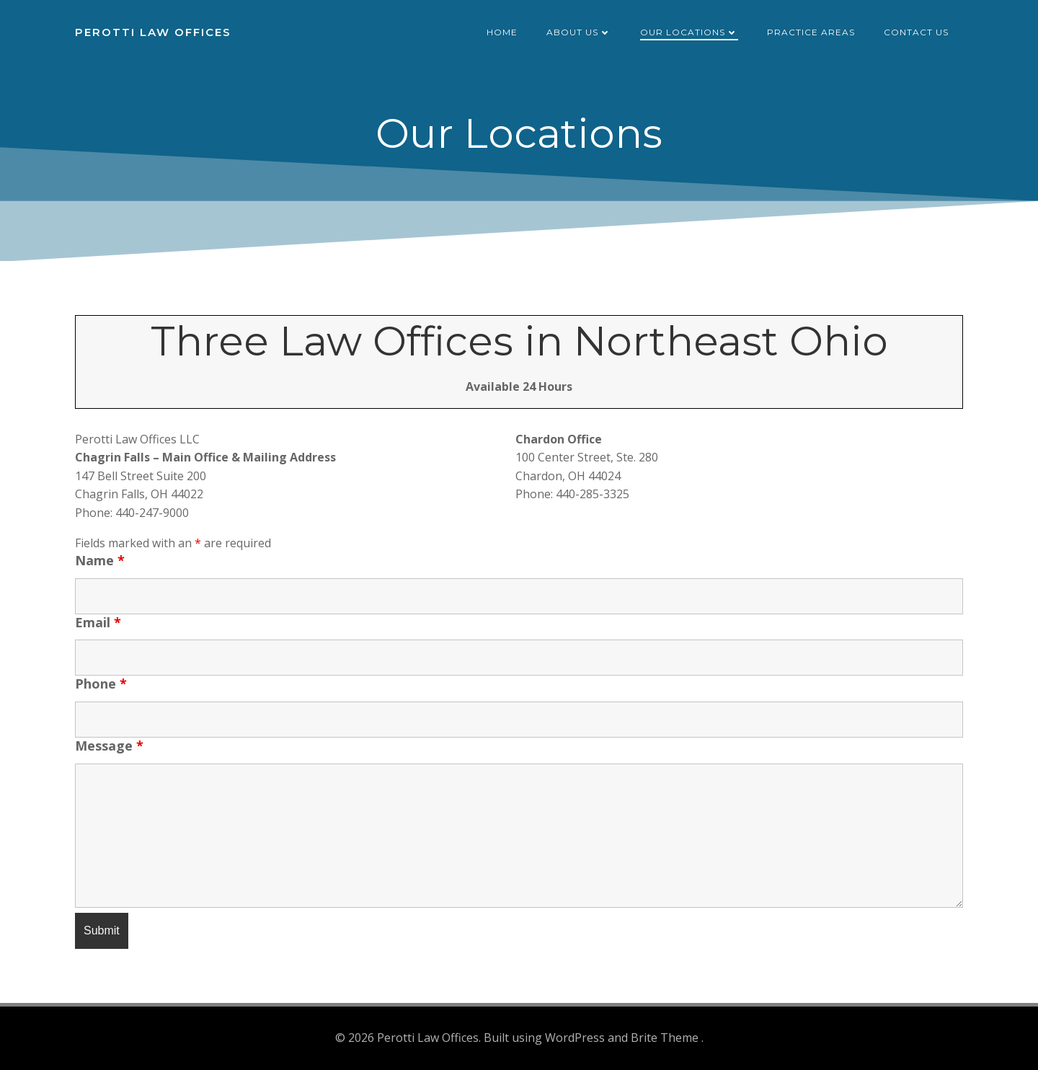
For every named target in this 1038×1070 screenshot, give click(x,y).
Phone (101, 683)
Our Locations (689, 32)
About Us (578, 32)
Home (502, 32)
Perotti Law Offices (153, 32)
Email (98, 622)
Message (109, 745)
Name (100, 560)
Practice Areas (811, 32)
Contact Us (916, 32)
